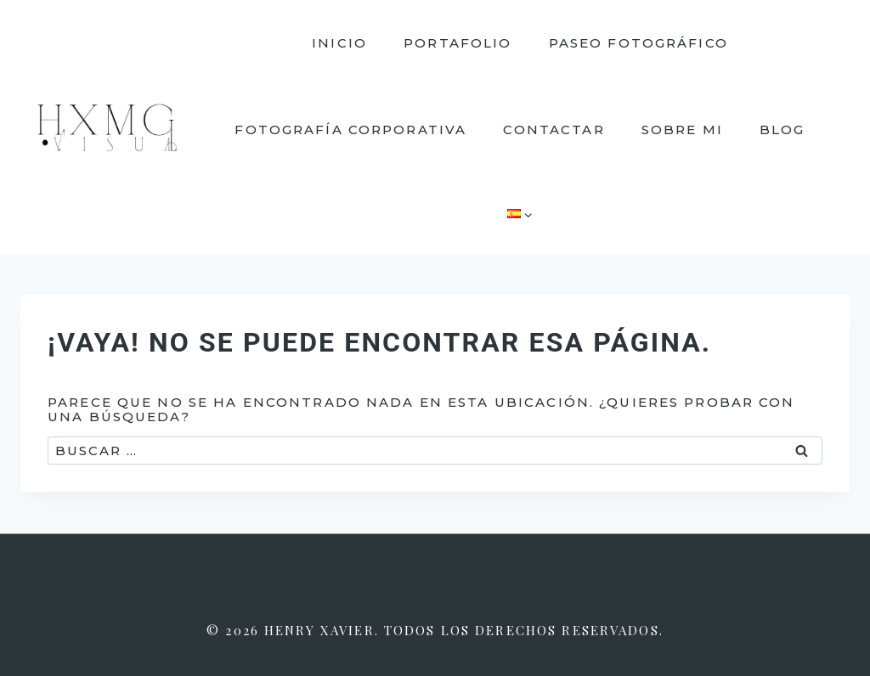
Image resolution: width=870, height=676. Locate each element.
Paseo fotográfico (638, 43)
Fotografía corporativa (350, 129)
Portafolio (457, 43)
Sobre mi (682, 129)
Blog (782, 129)
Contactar (553, 129)
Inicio (339, 43)
